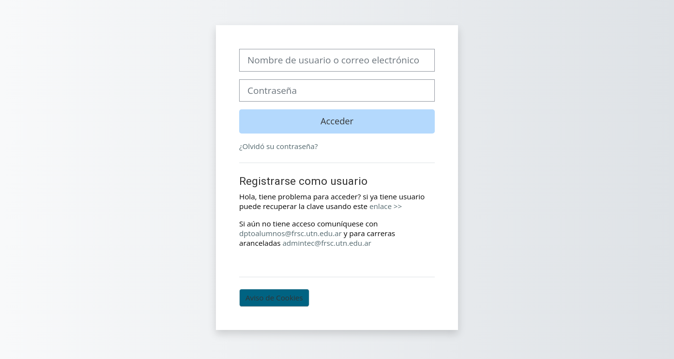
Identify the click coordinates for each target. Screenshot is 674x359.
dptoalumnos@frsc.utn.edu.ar (290, 233)
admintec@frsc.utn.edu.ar (326, 243)
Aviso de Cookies (274, 297)
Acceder (337, 121)
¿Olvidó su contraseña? (278, 146)
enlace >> (385, 206)
